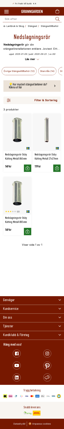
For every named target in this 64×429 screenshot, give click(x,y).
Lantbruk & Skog (15, 26)
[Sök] (57, 19)
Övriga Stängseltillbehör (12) (19, 71)
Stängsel (32, 26)
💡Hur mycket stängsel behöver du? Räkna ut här (28, 86)
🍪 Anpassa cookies (40, 423)
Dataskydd (19, 423)
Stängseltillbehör (50, 26)
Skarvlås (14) (47, 71)
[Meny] (6, 12)
